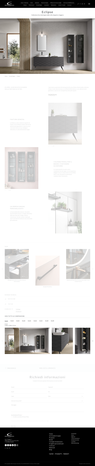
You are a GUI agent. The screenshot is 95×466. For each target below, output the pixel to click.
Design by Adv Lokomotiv (84, 463)
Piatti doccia (31, 5)
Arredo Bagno (39, 5)
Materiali (52, 447)
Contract (52, 445)
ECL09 (52, 320)
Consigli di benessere (56, 441)
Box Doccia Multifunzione (69, 2)
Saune (31, 2)
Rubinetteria (53, 5)
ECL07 (41, 320)
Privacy (32, 463)
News (72, 435)
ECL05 (29, 320)
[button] (3, 46)
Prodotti (52, 438)
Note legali (37, 463)
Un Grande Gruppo (55, 436)
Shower (25, 5)
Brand (51, 439)
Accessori (69, 5)
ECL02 (12, 320)
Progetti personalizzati (56, 443)
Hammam (37, 2)
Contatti (73, 441)
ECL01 (6, 320)
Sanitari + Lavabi (61, 5)
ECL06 (35, 320)
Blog (50, 449)
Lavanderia (46, 5)
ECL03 (17, 320)
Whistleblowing (75, 443)
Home (6, 76)
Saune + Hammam (24, 2)
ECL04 (23, 320)
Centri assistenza (75, 438)
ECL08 (46, 320)
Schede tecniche (75, 439)
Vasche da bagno (44, 2)
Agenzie (73, 436)
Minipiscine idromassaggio (55, 2)
